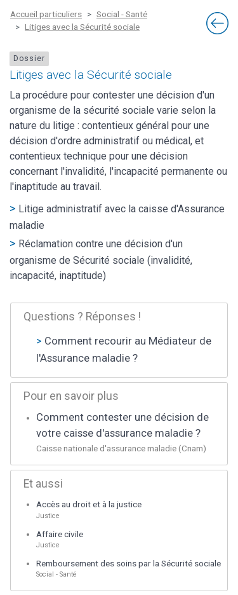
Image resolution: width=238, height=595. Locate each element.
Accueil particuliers (46, 14)
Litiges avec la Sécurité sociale (82, 27)
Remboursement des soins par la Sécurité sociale (128, 563)
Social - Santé (121, 14)
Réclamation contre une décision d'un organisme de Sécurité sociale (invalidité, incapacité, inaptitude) (101, 260)
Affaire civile (59, 534)
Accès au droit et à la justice (89, 504)
